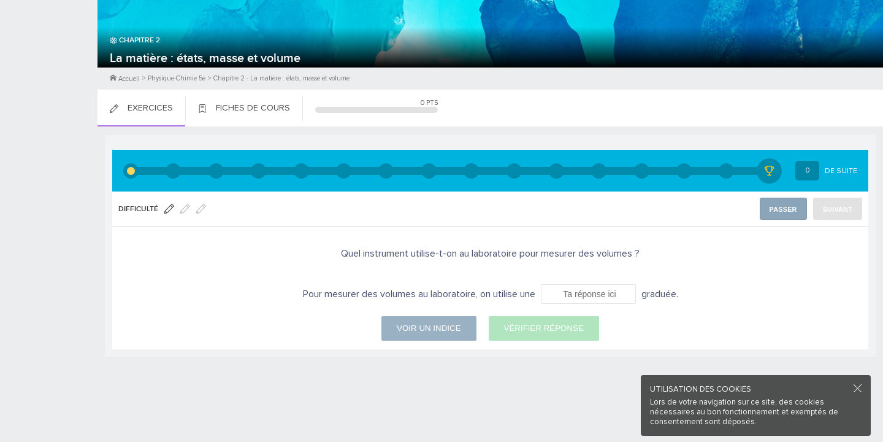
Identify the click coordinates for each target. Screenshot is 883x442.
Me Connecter (48, 73)
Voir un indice (429, 328)
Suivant (838, 209)
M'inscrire (49, 56)
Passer (785, 209)
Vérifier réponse (544, 328)
